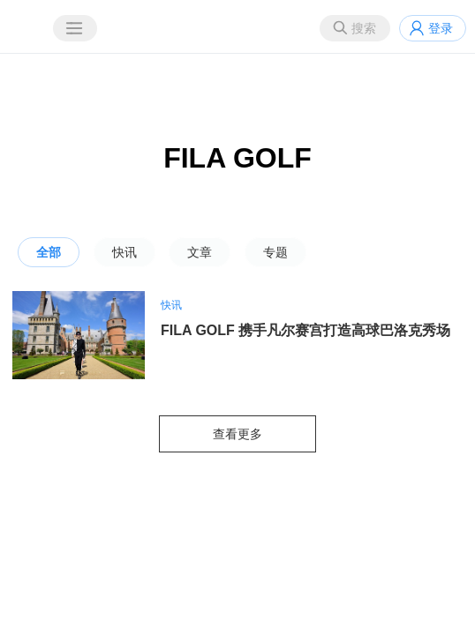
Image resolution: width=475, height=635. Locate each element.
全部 (48, 252)
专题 (275, 252)
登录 (440, 28)
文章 (199, 252)
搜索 (363, 28)
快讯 (124, 252)
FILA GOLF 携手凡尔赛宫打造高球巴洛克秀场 (305, 330)
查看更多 (237, 434)
